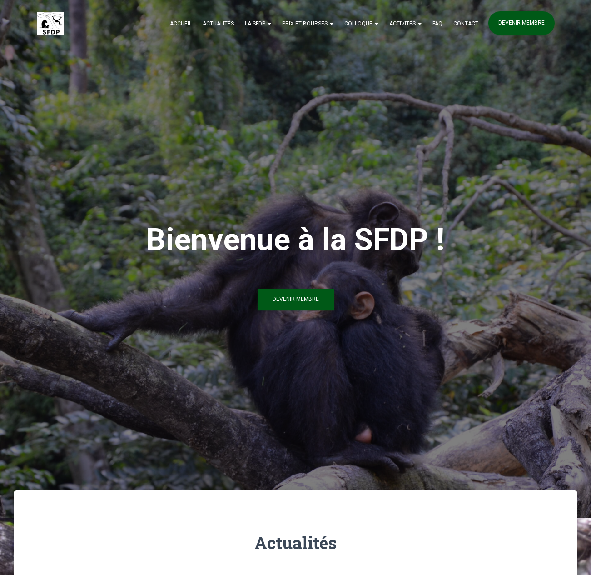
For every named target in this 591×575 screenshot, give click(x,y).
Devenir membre (521, 23)
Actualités (218, 23)
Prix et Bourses (307, 23)
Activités (405, 23)
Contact (465, 23)
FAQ (437, 23)
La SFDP (258, 23)
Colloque (361, 23)
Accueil (181, 23)
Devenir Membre (296, 302)
